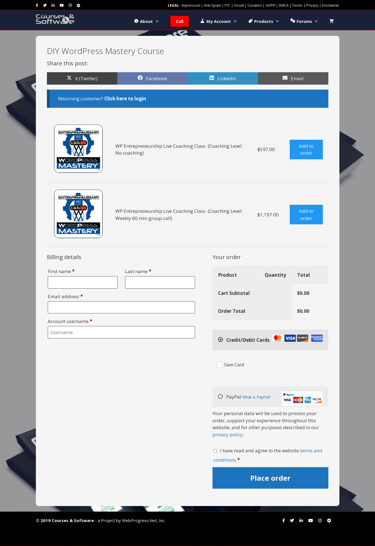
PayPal (274, 398)
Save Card (234, 365)
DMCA (284, 5)
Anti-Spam (212, 5)
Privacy (312, 5)
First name (61, 271)
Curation (255, 5)
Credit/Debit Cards (274, 339)
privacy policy (227, 434)
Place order (270, 478)
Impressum (191, 5)
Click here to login (125, 98)
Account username (70, 321)
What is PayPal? (256, 397)
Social (239, 5)
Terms (297, 5)
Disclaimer (330, 5)
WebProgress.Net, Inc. (143, 520)
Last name (138, 271)
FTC (227, 5)
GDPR (270, 5)
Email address (65, 296)
